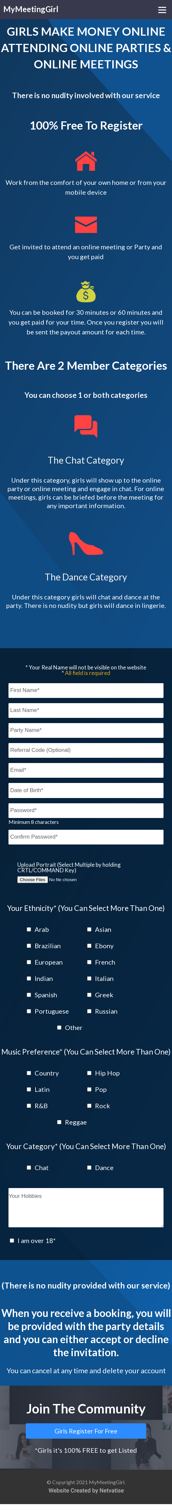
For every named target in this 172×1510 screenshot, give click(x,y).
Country (47, 1073)
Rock (102, 1105)
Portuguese (52, 1011)
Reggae (76, 1122)
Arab (42, 929)
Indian (44, 978)
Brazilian (48, 945)
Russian (106, 1011)
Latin (42, 1089)
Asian (103, 929)
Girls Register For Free (86, 1437)
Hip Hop (107, 1073)
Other (74, 1027)
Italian (104, 978)
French (105, 962)
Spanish (46, 994)
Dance (104, 1167)
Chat (42, 1167)
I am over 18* (37, 1246)
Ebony (104, 945)
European (49, 962)
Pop (101, 1089)
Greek (104, 994)
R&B (41, 1105)
